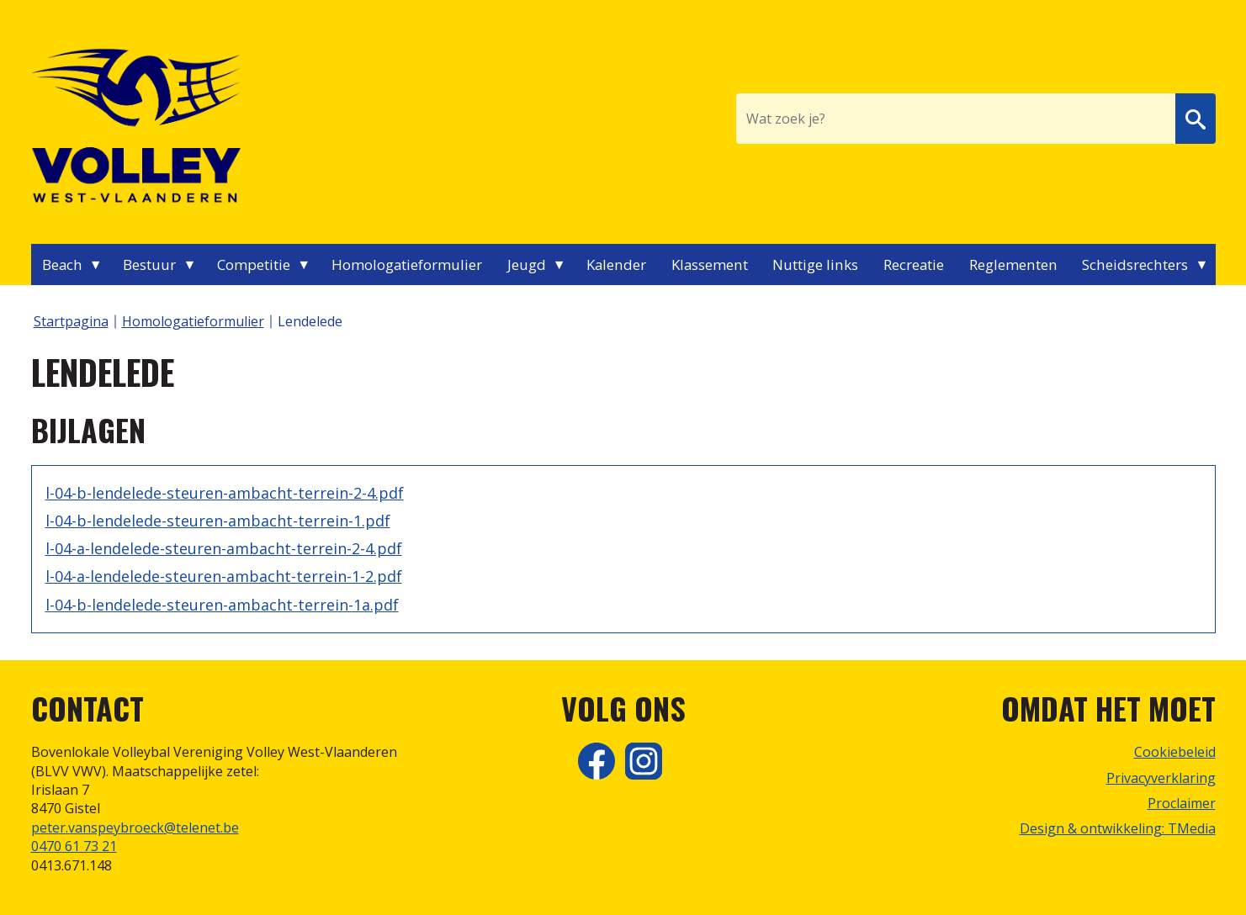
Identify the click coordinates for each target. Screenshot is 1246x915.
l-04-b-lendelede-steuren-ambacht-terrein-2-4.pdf (224, 493)
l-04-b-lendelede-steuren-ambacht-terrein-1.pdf (217, 520)
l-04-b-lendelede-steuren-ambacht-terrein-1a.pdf (222, 605)
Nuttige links (815, 264)
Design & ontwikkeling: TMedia (1118, 828)
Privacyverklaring (1161, 778)
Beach (62, 264)
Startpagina (71, 321)
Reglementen (1013, 264)
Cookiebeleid (1175, 752)
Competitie (253, 264)
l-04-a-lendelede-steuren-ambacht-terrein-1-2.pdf (223, 576)
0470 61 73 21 (74, 846)
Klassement (709, 264)
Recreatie (913, 264)
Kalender (616, 264)
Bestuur (149, 264)
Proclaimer (1182, 803)
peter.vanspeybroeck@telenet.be (135, 827)
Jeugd (526, 264)
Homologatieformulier (406, 264)
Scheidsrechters (1135, 264)
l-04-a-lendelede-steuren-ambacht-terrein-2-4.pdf (223, 548)
